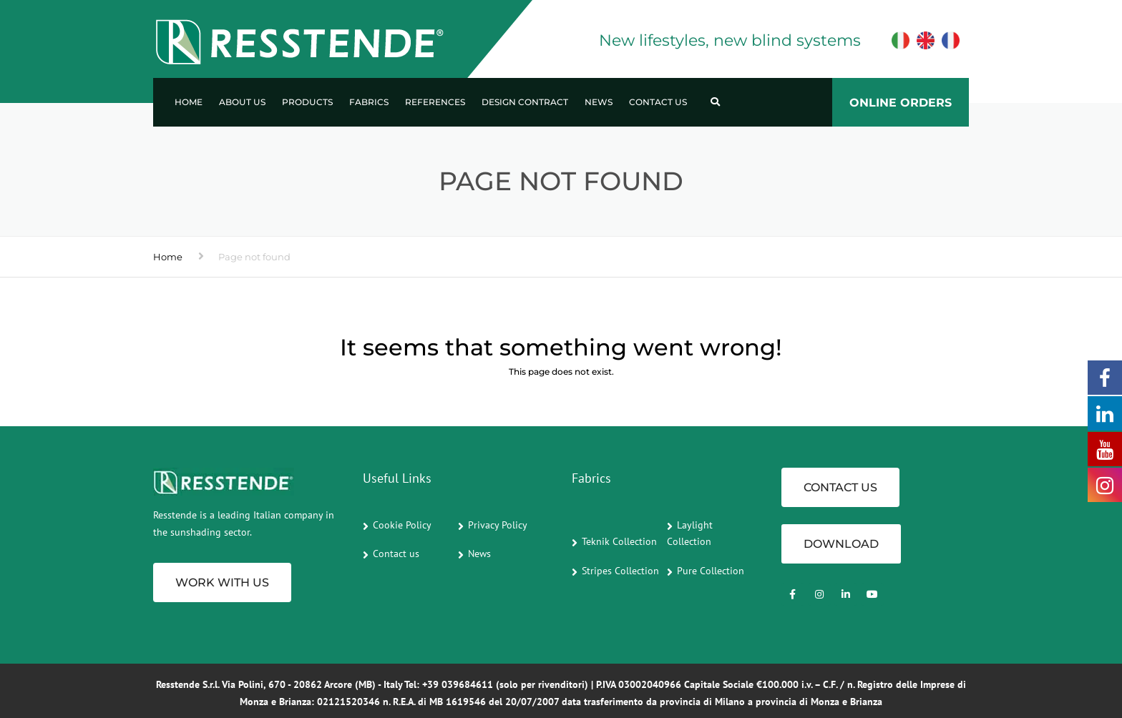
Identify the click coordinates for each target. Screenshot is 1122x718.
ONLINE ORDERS (900, 102)
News (599, 102)
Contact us (658, 102)
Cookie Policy (402, 524)
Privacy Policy (497, 524)
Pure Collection (710, 570)
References (435, 102)
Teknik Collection (619, 541)
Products (307, 102)
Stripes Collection (620, 570)
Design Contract (525, 102)
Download (841, 544)
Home (189, 102)
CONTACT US (840, 487)
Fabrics (369, 102)
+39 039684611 (457, 684)
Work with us (222, 582)
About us (242, 102)
